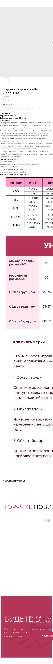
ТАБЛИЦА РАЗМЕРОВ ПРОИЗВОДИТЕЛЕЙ (21, 108)
